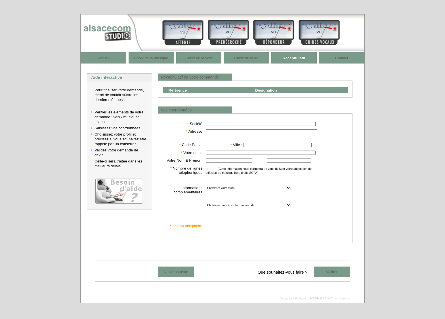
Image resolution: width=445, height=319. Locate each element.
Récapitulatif (294, 58)
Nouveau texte (176, 273)
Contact (341, 58)
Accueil (103, 58)
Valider (332, 273)
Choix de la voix (198, 58)
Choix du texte (246, 58)
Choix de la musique (151, 58)
